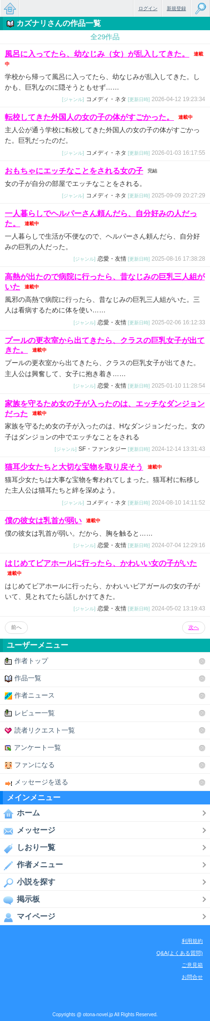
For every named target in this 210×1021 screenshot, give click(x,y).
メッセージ (27, 831)
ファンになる (30, 765)
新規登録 (176, 8)
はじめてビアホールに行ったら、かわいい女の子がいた (101, 563)
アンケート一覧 (33, 748)
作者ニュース (30, 695)
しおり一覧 (27, 848)
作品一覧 (23, 678)
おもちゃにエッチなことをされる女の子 (74, 171)
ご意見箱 (192, 965)
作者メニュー (31, 865)
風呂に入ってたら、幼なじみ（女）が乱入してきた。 (97, 54)
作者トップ (26, 661)
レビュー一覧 (30, 713)
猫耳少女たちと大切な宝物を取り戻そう (74, 467)
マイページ (27, 917)
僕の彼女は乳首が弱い (43, 520)
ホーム (20, 813)
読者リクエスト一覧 (40, 730)
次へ (193, 627)
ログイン (148, 8)
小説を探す (27, 882)
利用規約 (192, 941)
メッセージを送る (36, 782)
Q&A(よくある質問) (179, 953)
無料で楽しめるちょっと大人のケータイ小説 (9, 8)
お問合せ (192, 977)
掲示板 (20, 900)
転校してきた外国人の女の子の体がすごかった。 (89, 117)
